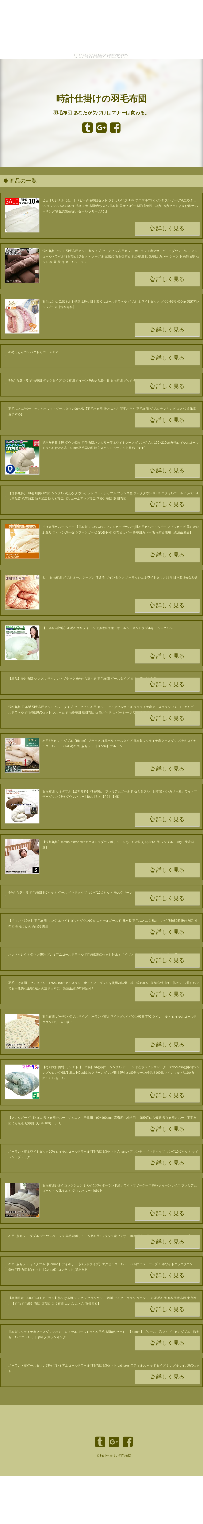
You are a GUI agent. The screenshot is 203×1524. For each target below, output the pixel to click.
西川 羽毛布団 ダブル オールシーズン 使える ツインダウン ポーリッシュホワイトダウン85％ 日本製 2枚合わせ (120, 577)
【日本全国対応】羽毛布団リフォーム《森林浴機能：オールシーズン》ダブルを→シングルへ (107, 628)
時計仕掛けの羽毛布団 (101, 99)
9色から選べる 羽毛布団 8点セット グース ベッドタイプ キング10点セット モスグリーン (70, 892)
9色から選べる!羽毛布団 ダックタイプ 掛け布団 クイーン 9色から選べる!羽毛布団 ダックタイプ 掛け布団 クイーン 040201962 (97, 380)
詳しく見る (167, 228)
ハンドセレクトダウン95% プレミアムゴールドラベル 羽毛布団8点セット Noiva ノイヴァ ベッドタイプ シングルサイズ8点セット (99, 954)
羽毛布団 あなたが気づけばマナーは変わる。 (101, 112)
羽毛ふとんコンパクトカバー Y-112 (33, 352)
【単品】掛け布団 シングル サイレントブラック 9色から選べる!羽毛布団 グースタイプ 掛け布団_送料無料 (82, 678)
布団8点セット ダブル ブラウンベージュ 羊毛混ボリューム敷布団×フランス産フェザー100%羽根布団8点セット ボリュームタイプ (99, 1236)
